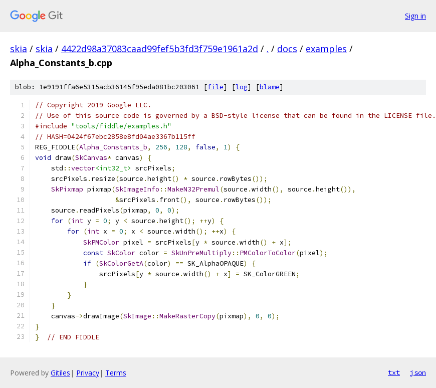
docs (287, 49)
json (418, 372)
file (215, 87)
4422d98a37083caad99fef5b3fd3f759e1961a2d (159, 49)
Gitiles (60, 372)
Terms (115, 372)
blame (270, 87)
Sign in (415, 16)
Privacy (87, 372)
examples (326, 49)
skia (18, 49)
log (242, 87)
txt (394, 372)
